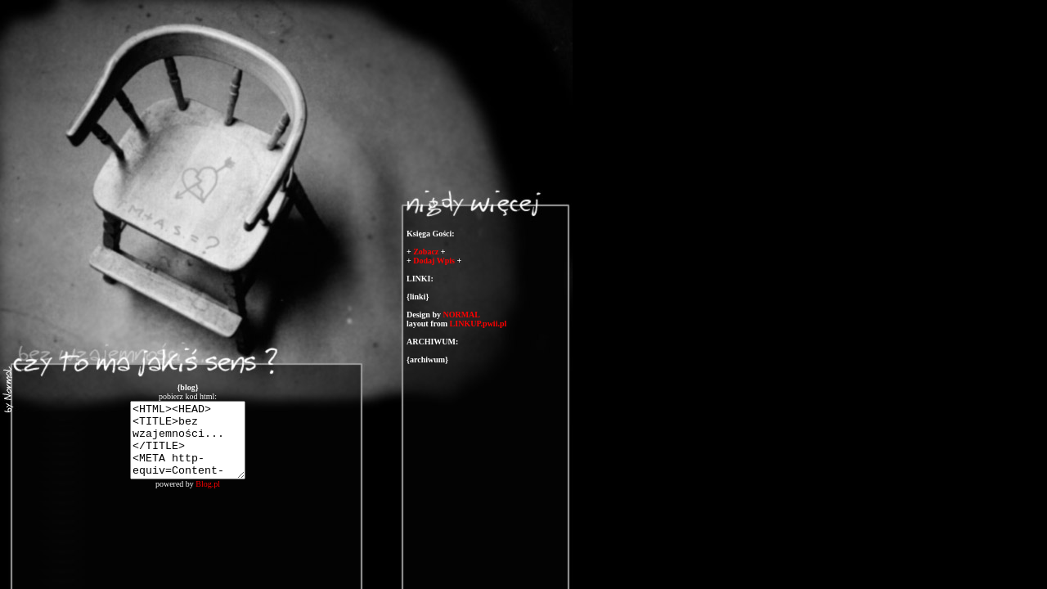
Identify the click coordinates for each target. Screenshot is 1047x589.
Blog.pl (207, 498)
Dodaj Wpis (434, 260)
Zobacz (425, 251)
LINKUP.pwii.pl (478, 323)
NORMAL (461, 314)
